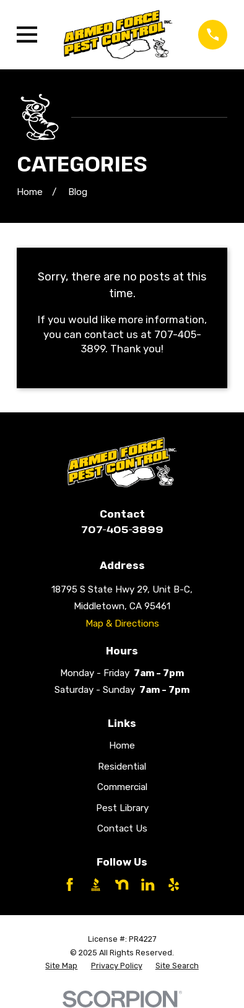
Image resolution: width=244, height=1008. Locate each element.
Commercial (122, 787)
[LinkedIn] (147, 884)
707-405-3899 (122, 529)
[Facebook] (69, 884)
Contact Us (122, 828)
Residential (122, 766)
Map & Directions (122, 623)
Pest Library (122, 808)
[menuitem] (61, 965)
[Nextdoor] (121, 884)
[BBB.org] (95, 884)
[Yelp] (173, 884)
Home (122, 745)
